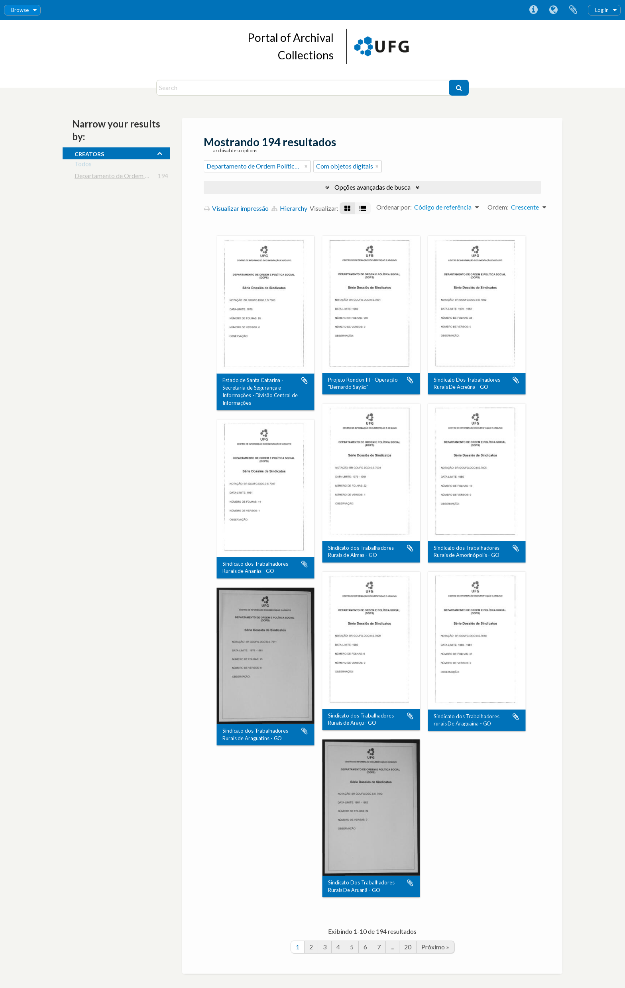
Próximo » (435, 947)
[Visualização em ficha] (347, 208)
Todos (83, 165)
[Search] (303, 88)
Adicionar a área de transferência (305, 380)
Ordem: (498, 207)
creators (89, 153)
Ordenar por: (394, 207)
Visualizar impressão (236, 208)
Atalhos (533, 10)
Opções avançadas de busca (372, 187)
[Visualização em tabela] (363, 208)
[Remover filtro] (306, 166)
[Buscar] (459, 88)
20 (407, 947)
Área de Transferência (573, 10)
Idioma (553, 10)
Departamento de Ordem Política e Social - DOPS (142, 177)
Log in (602, 10)
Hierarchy (289, 208)
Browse (20, 10)
